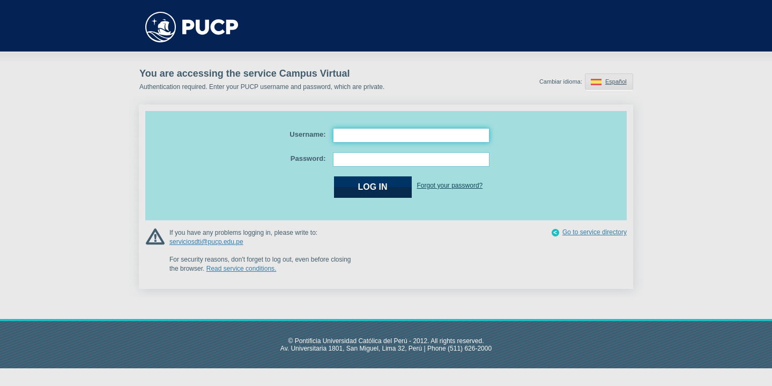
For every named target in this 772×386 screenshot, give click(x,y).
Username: (307, 134)
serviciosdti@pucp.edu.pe (206, 242)
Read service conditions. (241, 268)
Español (616, 81)
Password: (308, 158)
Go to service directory (594, 232)
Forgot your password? (450, 185)
